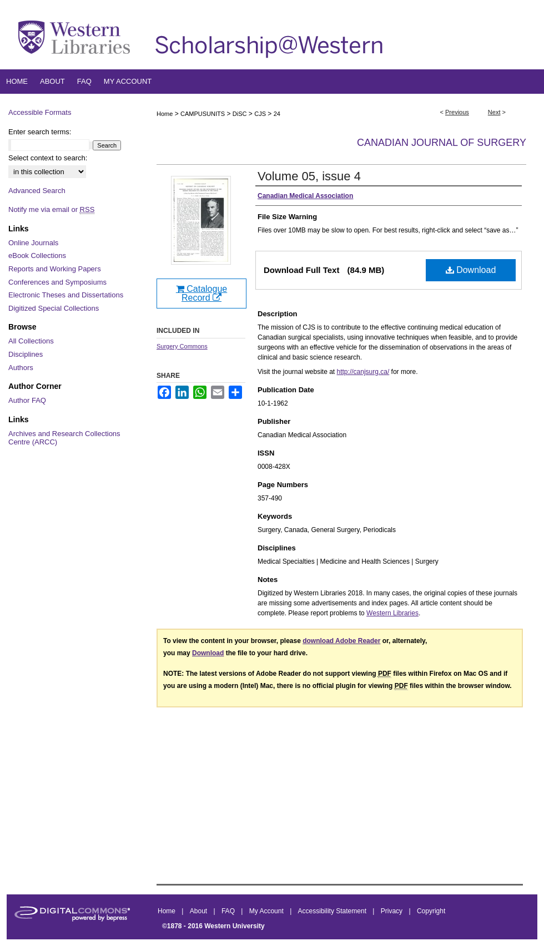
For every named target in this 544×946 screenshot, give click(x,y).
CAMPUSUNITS (202, 113)
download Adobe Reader (341, 641)
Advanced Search (37, 190)
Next (494, 112)
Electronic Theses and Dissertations (65, 295)
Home (165, 113)
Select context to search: (47, 158)
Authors (20, 367)
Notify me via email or (51, 209)
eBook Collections (37, 255)
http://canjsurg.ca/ (363, 372)
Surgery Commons (182, 346)
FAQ (228, 911)
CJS (260, 113)
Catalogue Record (201, 293)
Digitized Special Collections (53, 308)
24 (277, 113)
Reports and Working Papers (54, 269)
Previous (457, 112)
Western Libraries (392, 613)
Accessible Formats (39, 112)
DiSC (240, 113)
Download (471, 270)
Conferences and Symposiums (57, 282)
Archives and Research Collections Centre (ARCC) (64, 438)
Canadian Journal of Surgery (441, 142)
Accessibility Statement (333, 911)
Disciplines (25, 354)
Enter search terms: (39, 132)
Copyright (431, 911)
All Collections (31, 341)
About (199, 911)
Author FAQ (27, 400)
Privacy (393, 911)
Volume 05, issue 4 (309, 176)
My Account (267, 911)
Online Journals (33, 243)
